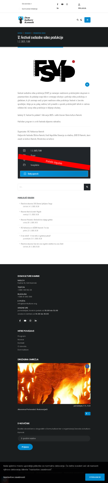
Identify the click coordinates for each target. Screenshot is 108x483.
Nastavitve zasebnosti (14, 477)
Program (28, 33)
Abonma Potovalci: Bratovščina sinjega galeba (37, 221)
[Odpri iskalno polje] (78, 20)
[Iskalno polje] (51, 187)
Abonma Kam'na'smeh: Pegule (31, 213)
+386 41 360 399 (25, 296)
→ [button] (87, 413)
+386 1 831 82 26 (25, 290)
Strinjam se (95, 477)
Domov (20, 33)
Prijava (82, 7)
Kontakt (21, 343)
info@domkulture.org (27, 303)
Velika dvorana (36, 160)
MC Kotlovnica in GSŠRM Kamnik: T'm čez (35, 229)
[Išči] (87, 187)
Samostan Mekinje (30, 9)
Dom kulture (23, 350)
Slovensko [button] (25, 4)
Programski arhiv (39, 33)
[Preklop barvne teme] (81, 20)
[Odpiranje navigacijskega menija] (87, 20)
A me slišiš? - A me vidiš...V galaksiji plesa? (36, 237)
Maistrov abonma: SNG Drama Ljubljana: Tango (36, 205)
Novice (21, 339)
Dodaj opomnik (31, 173)
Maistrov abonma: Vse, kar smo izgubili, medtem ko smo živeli (42, 245)
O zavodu (22, 346)
